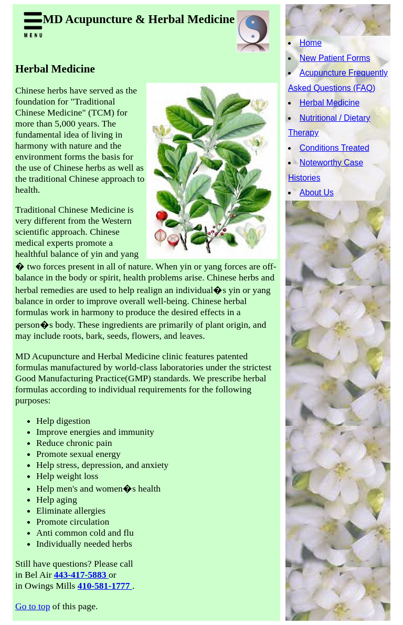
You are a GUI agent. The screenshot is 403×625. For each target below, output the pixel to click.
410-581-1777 (105, 585)
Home (311, 42)
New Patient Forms (335, 58)
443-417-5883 (81, 574)
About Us (317, 192)
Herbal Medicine (329, 102)
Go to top (32, 606)
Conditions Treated (334, 147)
